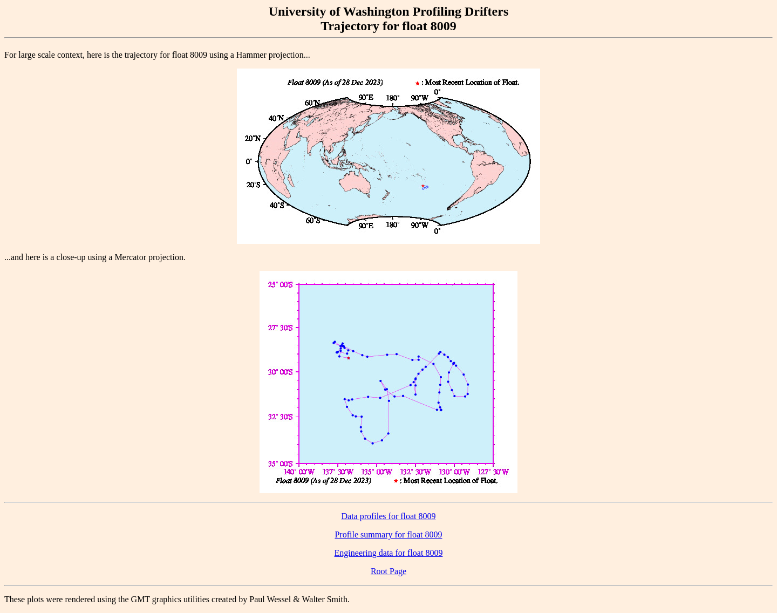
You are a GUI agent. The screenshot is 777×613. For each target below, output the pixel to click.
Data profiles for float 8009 (388, 516)
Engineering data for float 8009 (389, 552)
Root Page (388, 571)
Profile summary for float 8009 (388, 534)
